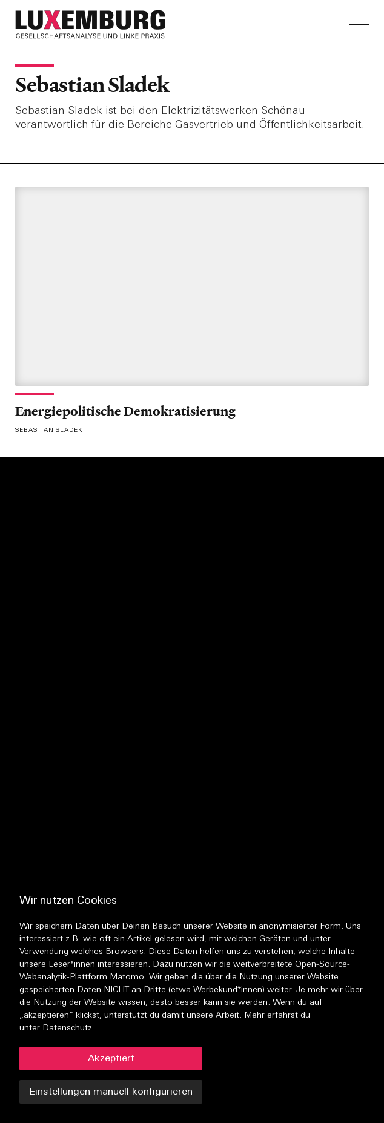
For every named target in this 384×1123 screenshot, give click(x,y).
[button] (121, 24)
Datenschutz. (68, 1028)
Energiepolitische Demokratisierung (125, 411)
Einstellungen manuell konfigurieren (111, 1092)
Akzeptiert (111, 1059)
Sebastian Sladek (92, 84)
